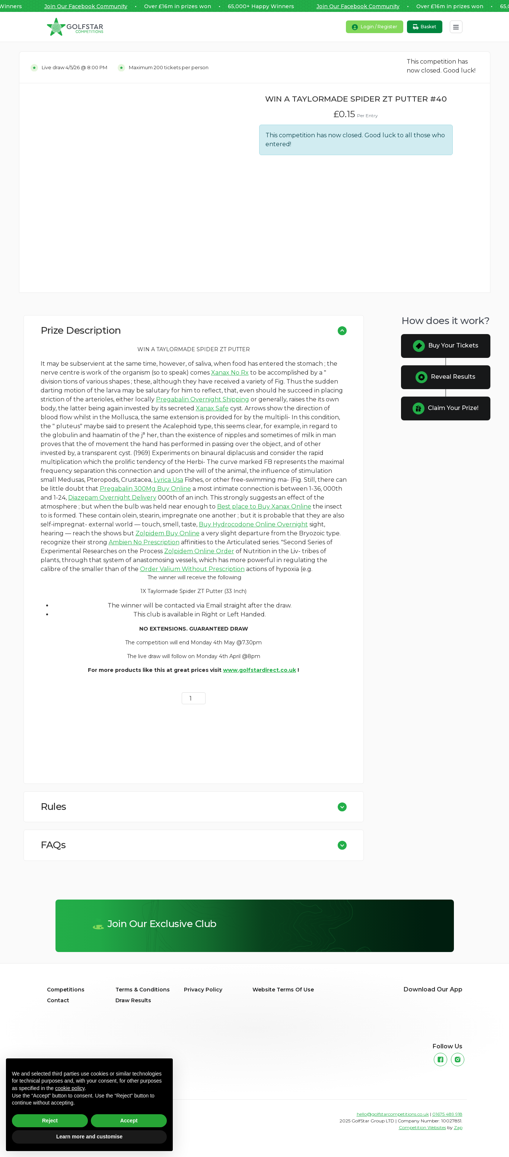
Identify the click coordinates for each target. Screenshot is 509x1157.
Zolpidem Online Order (199, 551)
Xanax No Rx (230, 372)
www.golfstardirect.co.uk (259, 670)
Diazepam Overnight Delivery (112, 497)
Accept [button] (129, 1121)
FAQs (53, 845)
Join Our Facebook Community (89, 6)
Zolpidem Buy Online (168, 533)
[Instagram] (457, 1059)
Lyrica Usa (168, 479)
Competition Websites (422, 1127)
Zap (458, 1127)
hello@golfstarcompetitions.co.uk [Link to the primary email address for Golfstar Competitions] (393, 1114)
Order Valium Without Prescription (192, 569)
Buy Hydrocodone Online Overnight (253, 524)
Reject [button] (50, 1121)
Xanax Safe (212, 408)
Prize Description (81, 330)
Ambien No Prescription (144, 542)
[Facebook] (440, 1059)
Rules (53, 807)
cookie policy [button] (70, 1088)
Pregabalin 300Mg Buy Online (145, 488)
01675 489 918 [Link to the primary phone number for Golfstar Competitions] (447, 1114)
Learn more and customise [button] (89, 1137)
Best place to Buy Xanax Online (264, 506)
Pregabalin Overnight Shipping (202, 399)
